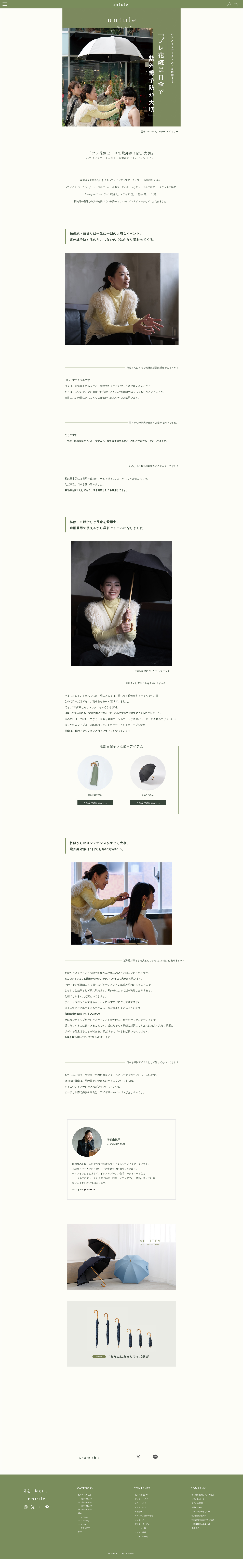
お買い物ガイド (198, 1499)
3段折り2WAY (86, 1509)
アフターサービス (142, 1524)
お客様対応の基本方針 (201, 1524)
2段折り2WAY (86, 1502)
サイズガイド (140, 1507)
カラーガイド (140, 1503)
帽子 (80, 1531)
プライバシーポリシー (201, 1512)
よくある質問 (197, 1503)
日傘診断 (138, 1512)
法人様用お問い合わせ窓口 (203, 1495)
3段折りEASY (86, 1506)
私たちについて (141, 1495)
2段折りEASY (86, 1499)
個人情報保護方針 (199, 1516)
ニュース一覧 (140, 1528)
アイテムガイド (141, 1499)
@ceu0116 (89, 1189)
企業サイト (196, 1528)
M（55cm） (85, 1521)
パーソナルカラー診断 (144, 1516)
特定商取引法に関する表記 (203, 1520)
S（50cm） (85, 1524)
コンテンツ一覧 (141, 1537)
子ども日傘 (85, 1528)
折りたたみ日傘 (84, 1495)
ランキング (139, 1520)
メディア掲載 (140, 1532)
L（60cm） (85, 1517)
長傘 (80, 1513)
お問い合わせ (197, 1507)
